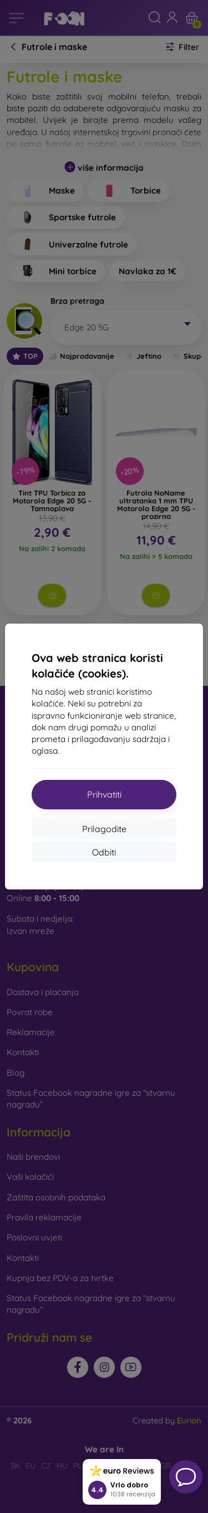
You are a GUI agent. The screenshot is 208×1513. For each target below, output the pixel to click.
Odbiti (104, 852)
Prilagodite (104, 828)
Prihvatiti (104, 794)
